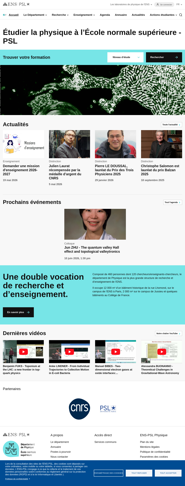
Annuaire (121, 14)
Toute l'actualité (170, 124)
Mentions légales (150, 446)
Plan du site (147, 442)
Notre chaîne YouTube (167, 333)
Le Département (34, 14)
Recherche (59, 14)
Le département (60, 442)
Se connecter (166, 4)
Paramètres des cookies (154, 456)
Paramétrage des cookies (108, 473)
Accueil (14, 14)
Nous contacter (59, 456)
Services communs (105, 442)
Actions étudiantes (162, 14)
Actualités (138, 14)
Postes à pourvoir (61, 451)
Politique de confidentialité (16, 479)
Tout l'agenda (171, 202)
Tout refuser (139, 473)
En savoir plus (15, 312)
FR (178, 4)
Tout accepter (168, 473)
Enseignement (82, 14)
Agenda (105, 14)
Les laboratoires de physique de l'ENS (129, 4)
